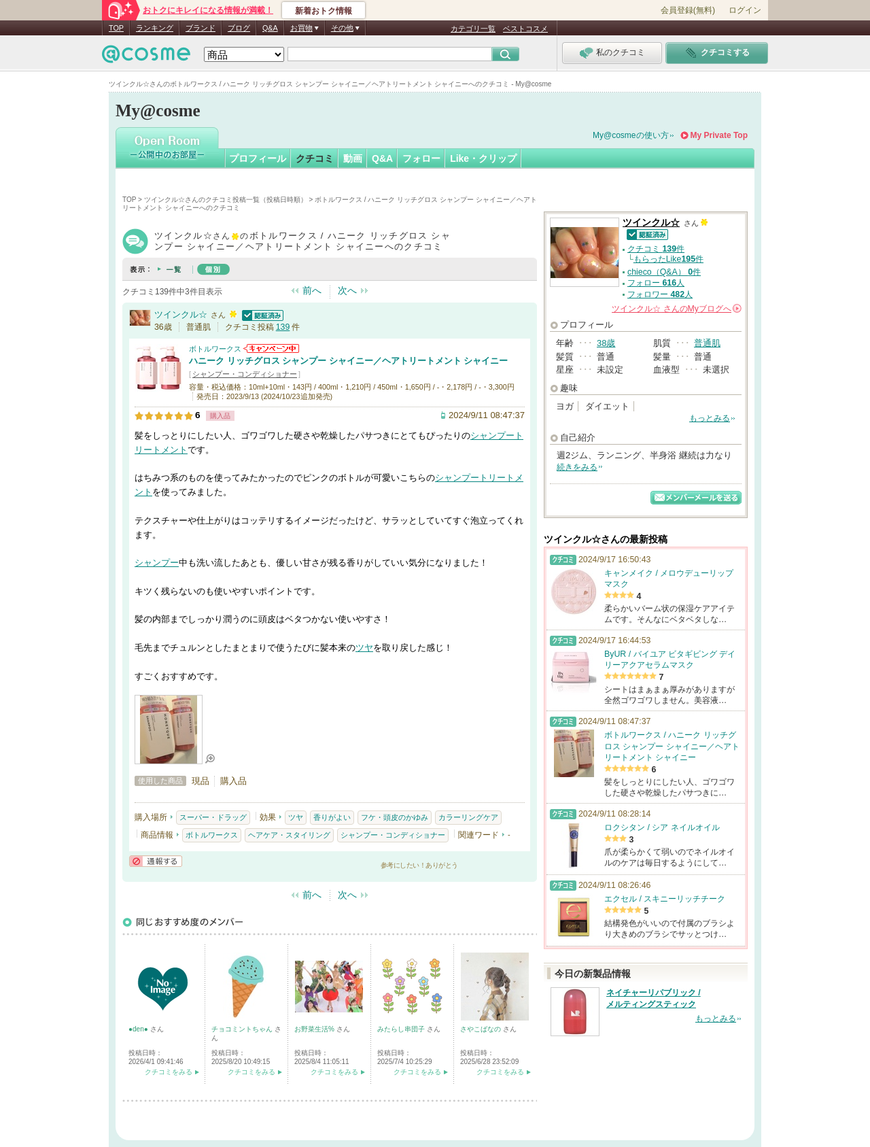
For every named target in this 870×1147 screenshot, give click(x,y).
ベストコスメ (525, 28)
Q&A (270, 28)
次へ (347, 290)
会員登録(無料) (688, 10)
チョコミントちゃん (243, 1029)
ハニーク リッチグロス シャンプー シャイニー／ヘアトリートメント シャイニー (348, 361)
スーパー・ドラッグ (213, 817)
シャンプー (492, 435)
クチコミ (315, 158)
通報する (155, 861)
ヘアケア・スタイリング (289, 835)
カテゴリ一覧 (473, 28)
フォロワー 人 (660, 294)
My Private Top (719, 135)
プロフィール (257, 158)
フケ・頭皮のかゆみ (394, 817)
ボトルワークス (215, 349)
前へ (311, 290)
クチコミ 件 (655, 249)
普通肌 (707, 343)
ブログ (239, 28)
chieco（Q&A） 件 (664, 272)
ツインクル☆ (180, 314)
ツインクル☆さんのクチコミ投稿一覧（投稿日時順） (225, 199)
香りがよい (332, 817)
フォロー (421, 158)
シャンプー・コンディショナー (244, 374)
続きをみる (577, 467)
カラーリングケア (468, 817)
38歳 (606, 343)
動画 (352, 158)
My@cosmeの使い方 (631, 135)
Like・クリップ (483, 158)
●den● (139, 1029)
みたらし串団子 (402, 1029)
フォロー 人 (655, 283)
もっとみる (709, 418)
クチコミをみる (168, 1072)
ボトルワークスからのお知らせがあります (271, 348)
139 (283, 327)
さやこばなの (481, 1029)
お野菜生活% (315, 1029)
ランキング (154, 28)
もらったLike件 (668, 259)
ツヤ (364, 648)
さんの (677, 308)
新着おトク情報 (323, 11)
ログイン (745, 10)
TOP (116, 28)
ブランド (200, 28)
